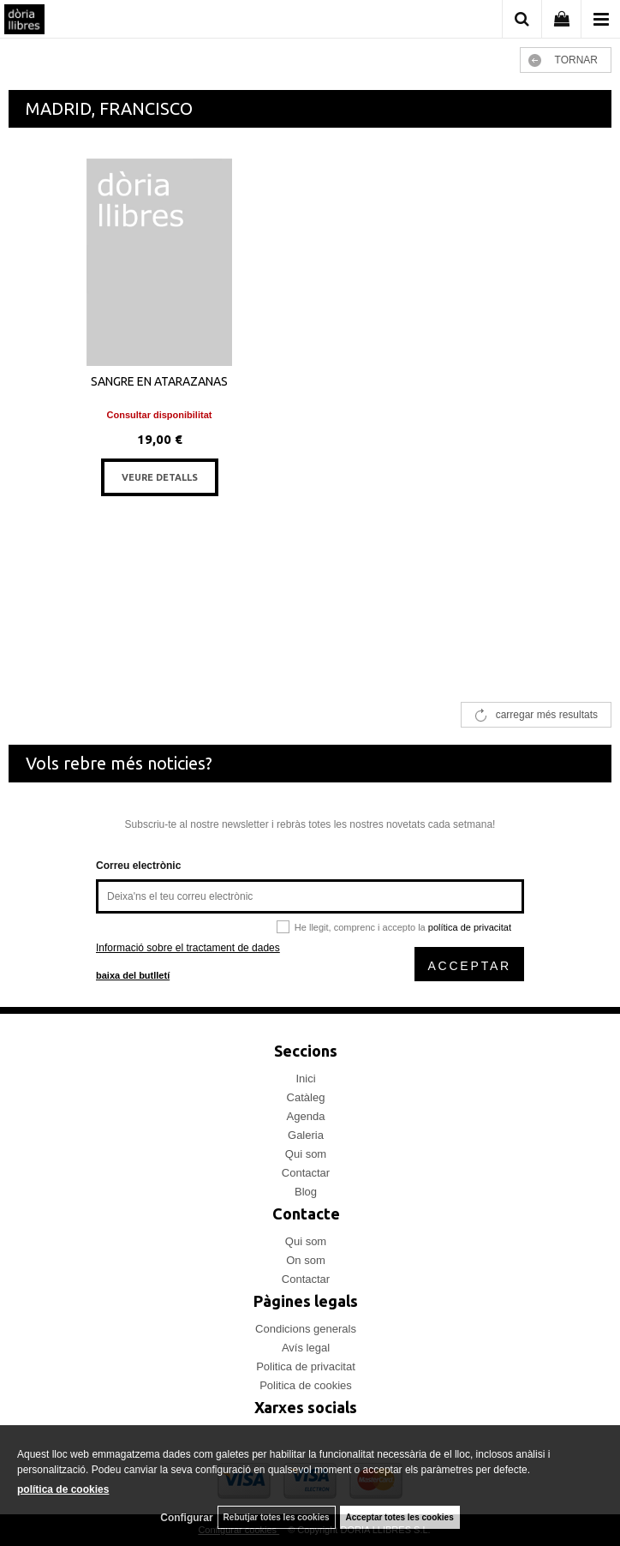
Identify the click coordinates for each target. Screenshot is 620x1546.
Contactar (306, 1172)
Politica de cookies (305, 1385)
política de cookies (63, 1489)
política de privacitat (469, 927)
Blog (306, 1191)
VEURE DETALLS (160, 477)
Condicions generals (305, 1328)
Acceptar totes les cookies (400, 1517)
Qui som (305, 1154)
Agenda (306, 1116)
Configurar (186, 1518)
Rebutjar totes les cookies (277, 1517)
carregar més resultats (547, 715)
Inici (305, 1078)
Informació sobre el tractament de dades (188, 948)
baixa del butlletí (133, 975)
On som (305, 1260)
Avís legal (306, 1347)
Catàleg (306, 1097)
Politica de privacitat (305, 1366)
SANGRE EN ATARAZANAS (159, 381)
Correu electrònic (138, 866)
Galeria (306, 1135)
